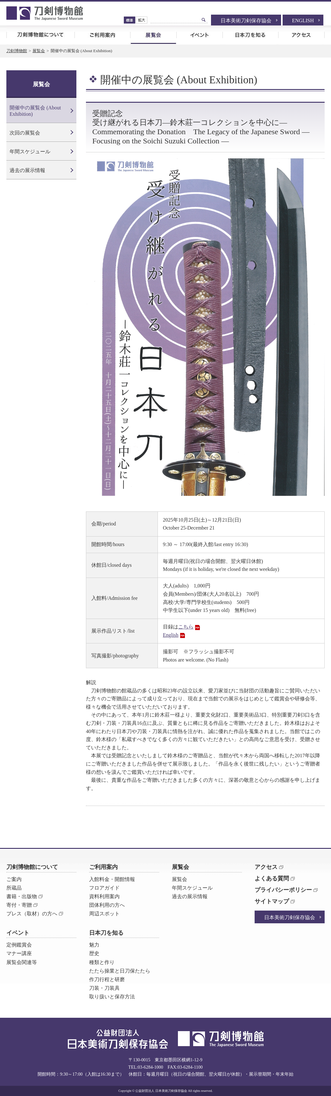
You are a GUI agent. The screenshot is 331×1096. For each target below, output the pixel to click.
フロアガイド (104, 888)
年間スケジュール (30, 151)
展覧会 (153, 35)
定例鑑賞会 (19, 944)
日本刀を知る (250, 35)
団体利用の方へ (107, 905)
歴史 (94, 953)
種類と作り (102, 962)
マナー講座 (19, 953)
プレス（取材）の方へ (31, 913)
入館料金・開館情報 (112, 879)
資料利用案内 (104, 896)
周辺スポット (104, 913)
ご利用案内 (102, 35)
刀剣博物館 (16, 50)
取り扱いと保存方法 (112, 996)
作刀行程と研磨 (107, 979)
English (171, 635)
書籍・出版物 (21, 896)
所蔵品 (14, 888)
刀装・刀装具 (104, 988)
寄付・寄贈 (19, 905)
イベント (199, 35)
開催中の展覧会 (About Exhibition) (35, 110)
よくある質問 (272, 878)
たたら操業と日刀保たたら (119, 971)
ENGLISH (303, 20)
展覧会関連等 (21, 962)
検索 (203, 19)
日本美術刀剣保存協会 (246, 20)
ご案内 (14, 879)
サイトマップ (272, 901)
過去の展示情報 (27, 170)
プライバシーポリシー (283, 890)
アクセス (301, 35)
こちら (186, 626)
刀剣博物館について (40, 35)
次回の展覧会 (25, 132)
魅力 (94, 944)
